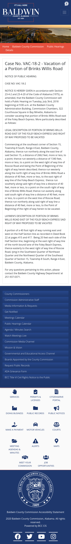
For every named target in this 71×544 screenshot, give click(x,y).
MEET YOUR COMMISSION (25, 461)
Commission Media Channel (19, 341)
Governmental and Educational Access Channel (30, 353)
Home (5, 46)
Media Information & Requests (21, 305)
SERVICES (14, 393)
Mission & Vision (13, 347)
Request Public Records (17, 365)
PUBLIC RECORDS (35, 410)
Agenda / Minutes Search (18, 329)
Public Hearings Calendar (18, 323)
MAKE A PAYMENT (15, 426)
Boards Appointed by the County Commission (29, 359)
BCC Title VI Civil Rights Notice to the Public (27, 377)
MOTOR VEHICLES (35, 426)
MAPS (56, 443)
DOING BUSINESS (14, 410)
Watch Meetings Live (15, 335)
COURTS (56, 426)
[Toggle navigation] (64, 12)
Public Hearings (55, 46)
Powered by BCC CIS (35, 525)
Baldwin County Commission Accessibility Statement (35, 512)
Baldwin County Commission (28, 46)
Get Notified (11, 311)
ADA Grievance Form (16, 371)
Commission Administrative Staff (22, 299)
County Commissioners (17, 293)
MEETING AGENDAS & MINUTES (14, 446)
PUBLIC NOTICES (56, 410)
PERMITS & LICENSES (35, 395)
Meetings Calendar (15, 317)
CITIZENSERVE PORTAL (56, 395)
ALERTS (35, 443)
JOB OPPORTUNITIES (46, 461)
